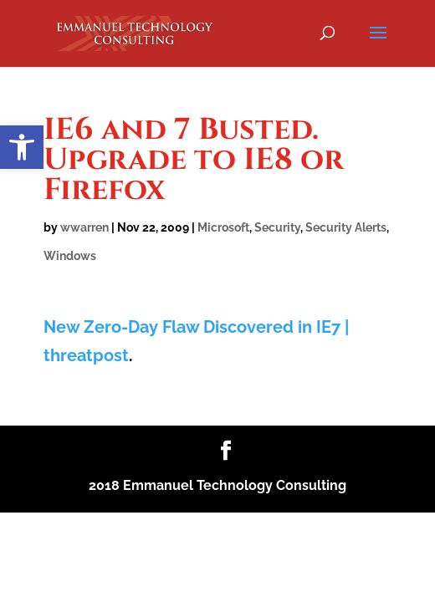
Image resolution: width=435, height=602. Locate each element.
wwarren (84, 227)
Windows (70, 256)
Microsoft (223, 227)
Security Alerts (345, 227)
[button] (22, 147)
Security (277, 227)
